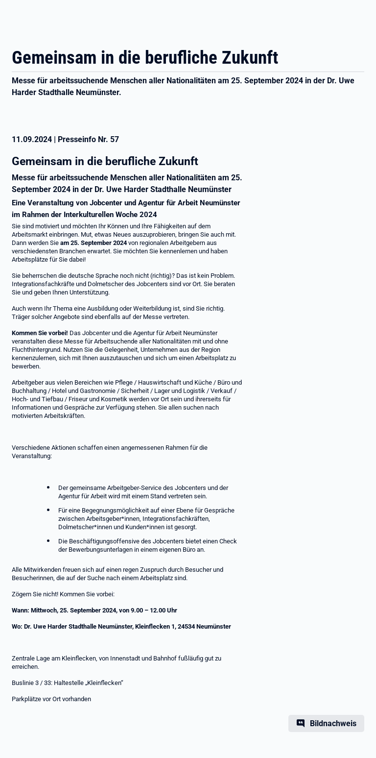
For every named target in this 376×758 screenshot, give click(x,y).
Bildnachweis (333, 723)
